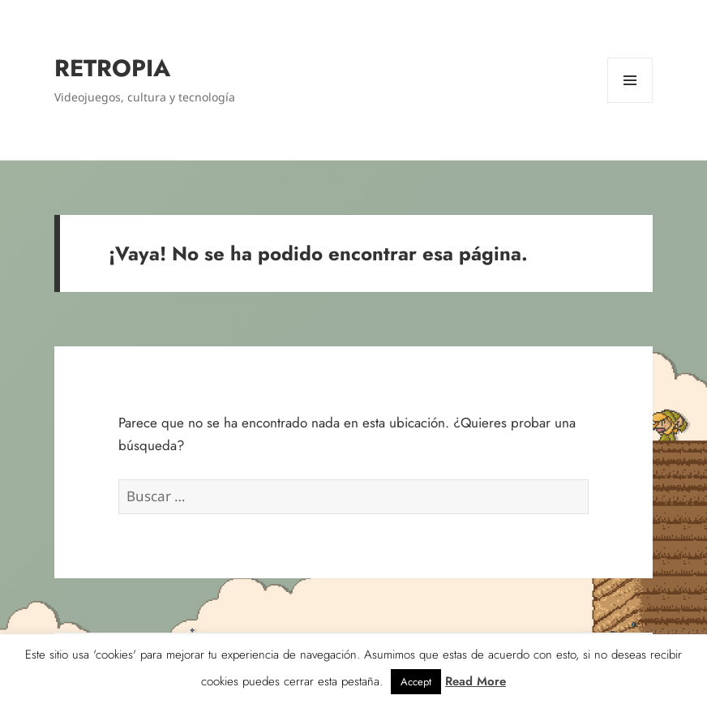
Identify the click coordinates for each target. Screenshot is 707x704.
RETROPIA (112, 68)
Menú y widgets (630, 102)
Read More (475, 681)
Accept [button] (416, 681)
